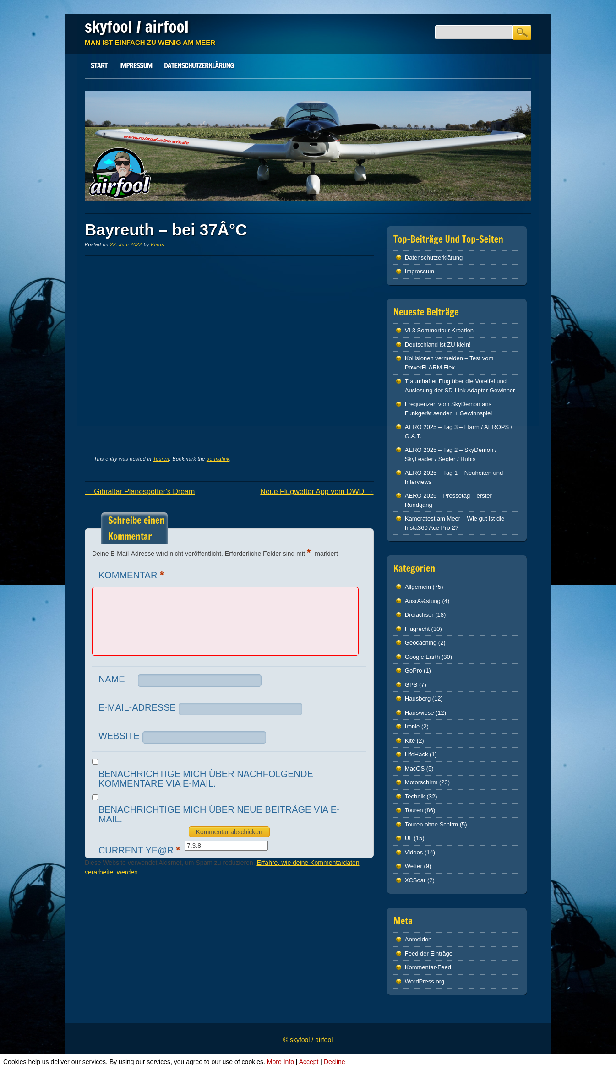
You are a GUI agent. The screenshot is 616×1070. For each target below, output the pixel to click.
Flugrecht (417, 628)
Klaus (157, 244)
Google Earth (422, 656)
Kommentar (132, 575)
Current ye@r (140, 850)
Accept (309, 1061)
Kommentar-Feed (428, 967)
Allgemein (418, 586)
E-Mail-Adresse (137, 707)
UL (408, 838)
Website (119, 736)
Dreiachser (419, 614)
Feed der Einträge (428, 953)
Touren (161, 459)
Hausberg (418, 698)
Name (111, 679)
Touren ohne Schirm (431, 824)
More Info (280, 1061)
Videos (414, 852)
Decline (334, 1061)
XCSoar (415, 880)
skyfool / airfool (137, 26)
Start (99, 65)
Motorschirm (421, 782)
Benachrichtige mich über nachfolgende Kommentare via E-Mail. (205, 778)
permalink (218, 459)
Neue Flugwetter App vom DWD (316, 491)
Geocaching (420, 642)
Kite (410, 740)
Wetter (413, 866)
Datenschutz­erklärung (199, 65)
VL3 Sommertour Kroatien (439, 330)
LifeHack (416, 754)
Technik (415, 796)
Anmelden (418, 939)
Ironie (412, 726)
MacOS (415, 768)
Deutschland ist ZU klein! (438, 344)
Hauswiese (419, 712)
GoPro (413, 670)
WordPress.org (424, 981)
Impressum (135, 65)
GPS (411, 684)
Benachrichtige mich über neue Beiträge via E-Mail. (219, 814)
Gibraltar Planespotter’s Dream (140, 491)
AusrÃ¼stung (423, 600)
